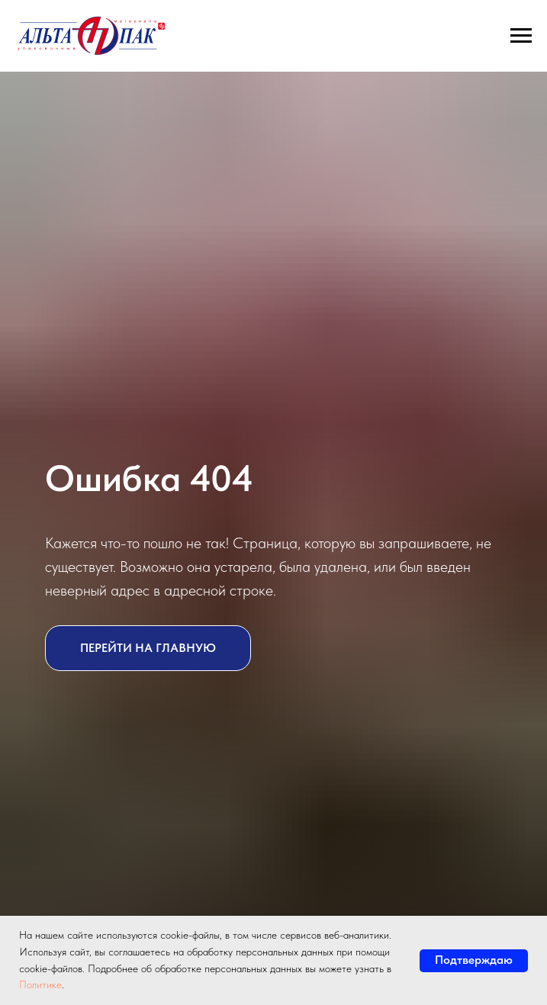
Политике (40, 984)
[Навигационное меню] (521, 35)
